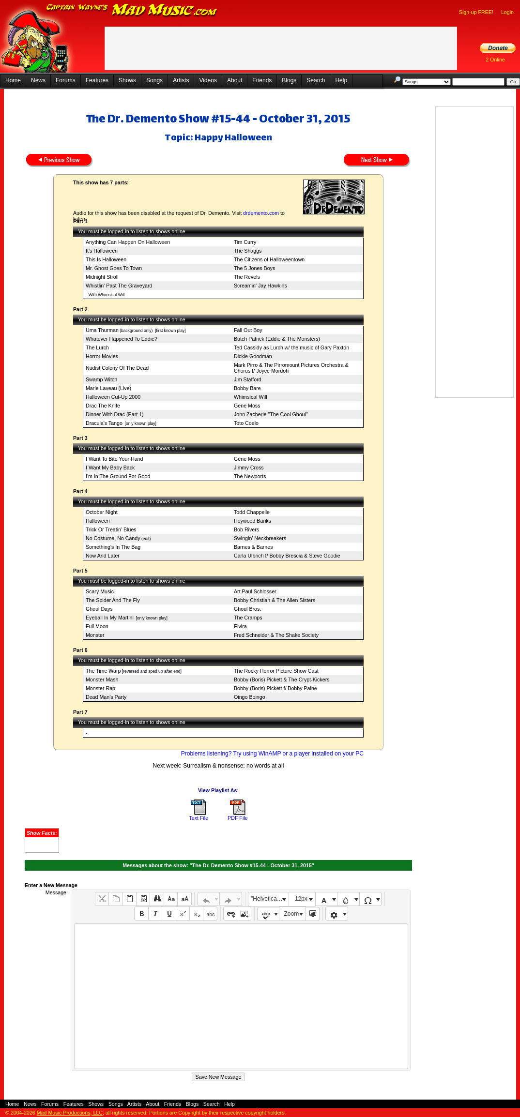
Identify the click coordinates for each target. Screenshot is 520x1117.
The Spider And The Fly (113, 600)
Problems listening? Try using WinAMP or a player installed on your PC (272, 753)
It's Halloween (102, 251)
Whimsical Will (250, 397)
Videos (207, 80)
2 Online (495, 59)
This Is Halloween (106, 259)
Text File (198, 818)
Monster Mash (102, 679)
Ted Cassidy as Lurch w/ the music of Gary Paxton (291, 347)
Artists (181, 80)
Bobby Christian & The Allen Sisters (274, 600)
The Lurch (97, 347)
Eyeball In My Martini (110, 617)
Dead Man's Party (106, 697)
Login (507, 12)
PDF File (237, 818)
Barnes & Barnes (253, 547)
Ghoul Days (99, 609)
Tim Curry (245, 242)
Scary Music (100, 591)
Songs (154, 80)
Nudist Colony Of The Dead (117, 368)
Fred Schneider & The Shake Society (276, 635)
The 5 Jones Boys (254, 268)
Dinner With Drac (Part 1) (115, 414)
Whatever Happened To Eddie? (121, 339)
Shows (127, 80)
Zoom (291, 913)
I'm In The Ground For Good (118, 476)
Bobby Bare (247, 388)
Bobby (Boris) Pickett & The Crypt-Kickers (282, 679)
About (234, 80)
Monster (95, 635)
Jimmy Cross (249, 467)
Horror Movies (102, 356)
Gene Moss (247, 405)
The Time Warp (103, 671)
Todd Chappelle (252, 512)
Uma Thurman (102, 330)
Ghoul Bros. (247, 609)
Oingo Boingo (249, 697)
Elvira (240, 626)
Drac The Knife (103, 405)
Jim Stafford (247, 379)
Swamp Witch (101, 379)
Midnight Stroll (102, 277)
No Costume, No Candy (113, 538)
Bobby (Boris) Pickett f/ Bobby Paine (275, 688)
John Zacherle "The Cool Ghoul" (271, 414)
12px (301, 898)
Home (13, 80)
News (38, 80)
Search (315, 80)
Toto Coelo (246, 423)
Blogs (289, 80)
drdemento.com (261, 213)
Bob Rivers (246, 529)
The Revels (247, 277)
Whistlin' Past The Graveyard (119, 285)
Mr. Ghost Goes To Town (114, 268)
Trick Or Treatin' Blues (111, 529)
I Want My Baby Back (110, 467)
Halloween (98, 521)
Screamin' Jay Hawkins (260, 285)
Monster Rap (100, 688)
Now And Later (103, 555)
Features (97, 80)
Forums (66, 80)
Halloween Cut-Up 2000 (113, 397)
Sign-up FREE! (476, 12)
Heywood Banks (252, 521)
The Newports (250, 476)
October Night (102, 512)
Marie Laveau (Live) (108, 388)
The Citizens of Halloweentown (269, 259)
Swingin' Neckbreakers (260, 538)
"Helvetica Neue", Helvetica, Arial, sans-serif (270, 898)
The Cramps (248, 617)
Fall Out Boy (248, 330)
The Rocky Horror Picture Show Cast (276, 671)
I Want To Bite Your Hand (114, 459)
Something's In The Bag (113, 547)
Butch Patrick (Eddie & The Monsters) (277, 339)
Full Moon (97, 626)
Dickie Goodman (253, 356)
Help (341, 80)
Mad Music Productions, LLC (70, 1113)
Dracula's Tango (104, 423)
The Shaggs (247, 251)
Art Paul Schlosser (255, 591)
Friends (262, 80)
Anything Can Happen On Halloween (128, 242)
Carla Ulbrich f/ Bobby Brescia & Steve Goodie (287, 555)
